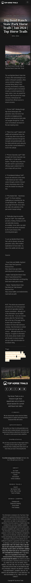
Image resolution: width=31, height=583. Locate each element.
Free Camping (15, 507)
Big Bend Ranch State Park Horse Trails (14, 353)
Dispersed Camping (15, 503)
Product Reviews (15, 472)
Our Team (15, 470)
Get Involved (15, 476)
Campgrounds (15, 501)
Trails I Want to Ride (15, 491)
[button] (6, 389)
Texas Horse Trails (11, 356)
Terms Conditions (15, 478)
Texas (7, 360)
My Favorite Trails (15, 489)
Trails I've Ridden (15, 493)
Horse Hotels (15, 505)
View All (15, 487)
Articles (15, 474)
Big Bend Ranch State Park (13, 352)
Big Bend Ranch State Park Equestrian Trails (15, 357)
